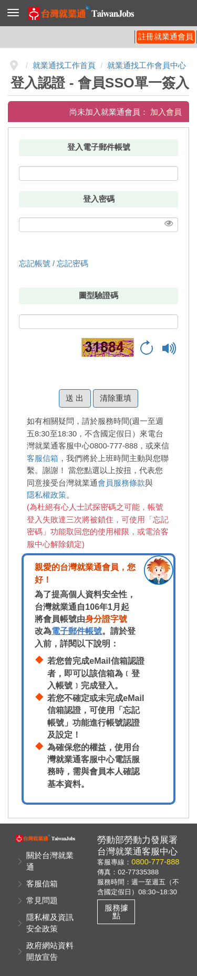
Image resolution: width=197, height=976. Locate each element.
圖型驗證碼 (98, 295)
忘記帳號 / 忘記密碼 (53, 263)
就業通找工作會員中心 (146, 65)
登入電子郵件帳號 (98, 147)
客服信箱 (42, 458)
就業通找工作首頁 (64, 65)
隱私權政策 (46, 495)
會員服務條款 (121, 483)
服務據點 (116, 912)
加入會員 (166, 112)
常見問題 (42, 900)
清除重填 (115, 398)
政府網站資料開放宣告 (50, 951)
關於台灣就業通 (50, 861)
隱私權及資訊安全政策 (50, 923)
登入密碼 (99, 199)
